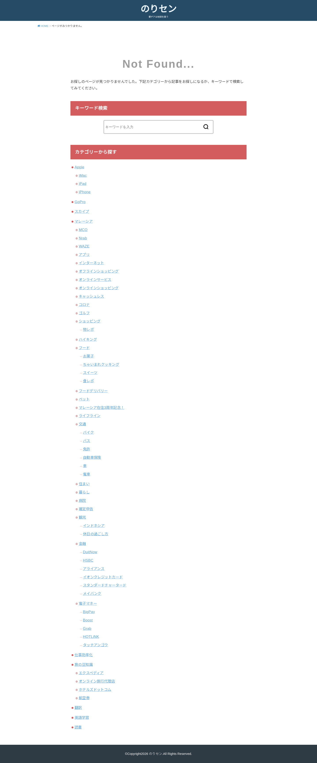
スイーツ (90, 373)
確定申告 (86, 509)
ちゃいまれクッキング (101, 364)
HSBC (88, 560)
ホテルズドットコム (95, 690)
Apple (79, 167)
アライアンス (93, 569)
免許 (86, 449)
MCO (83, 230)
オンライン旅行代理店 (97, 681)
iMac (83, 175)
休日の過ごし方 (95, 534)
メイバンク (92, 593)
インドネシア (94, 526)
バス (86, 441)
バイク (88, 432)
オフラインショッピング (99, 271)
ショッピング (89, 321)
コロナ (84, 305)
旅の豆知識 (84, 664)
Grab (87, 628)
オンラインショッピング (99, 288)
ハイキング (88, 339)
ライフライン (89, 416)
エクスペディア (91, 673)
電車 (86, 474)
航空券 (84, 698)
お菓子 (88, 356)
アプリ (84, 255)
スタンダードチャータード (104, 585)
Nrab (83, 238)
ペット (84, 399)
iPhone (85, 192)
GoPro (80, 202)
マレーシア (84, 221)
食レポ (88, 381)
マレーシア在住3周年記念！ (101, 408)
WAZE (84, 246)
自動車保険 (92, 457)
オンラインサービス (95, 280)
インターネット (91, 263)
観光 (82, 517)
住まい (84, 484)
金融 (82, 544)
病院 (82, 501)
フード (84, 348)
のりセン (158, 9)
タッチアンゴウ (95, 645)
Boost (88, 620)
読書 (78, 727)
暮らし (84, 492)
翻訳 (78, 708)
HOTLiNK (91, 637)
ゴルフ (84, 313)
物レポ (88, 329)
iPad (83, 184)
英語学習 (82, 717)
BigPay (89, 612)
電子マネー (88, 603)
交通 (82, 424)
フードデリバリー (93, 391)
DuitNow (90, 552)
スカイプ (82, 211)
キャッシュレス (91, 296)
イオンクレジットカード (103, 577)
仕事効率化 (84, 655)
